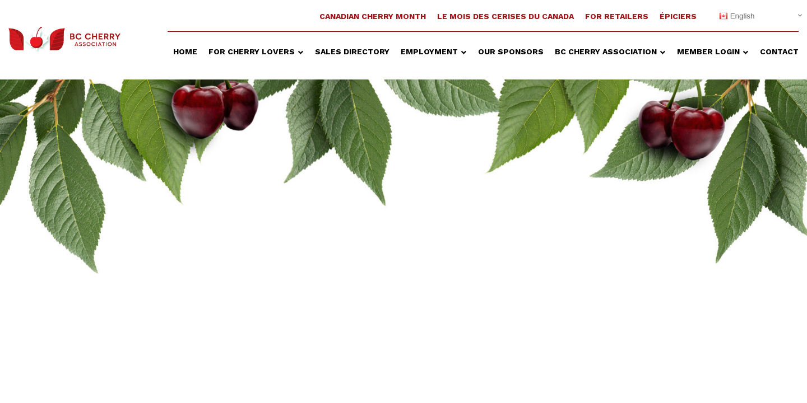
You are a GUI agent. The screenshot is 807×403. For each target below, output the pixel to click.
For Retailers (616, 16)
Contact (779, 51)
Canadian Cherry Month (372, 16)
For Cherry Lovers (252, 51)
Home (185, 51)
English (736, 16)
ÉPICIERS (679, 16)
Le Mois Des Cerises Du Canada (505, 16)
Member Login (709, 51)
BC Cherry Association (607, 51)
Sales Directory (352, 51)
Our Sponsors (511, 51)
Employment (430, 51)
